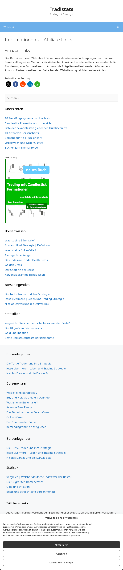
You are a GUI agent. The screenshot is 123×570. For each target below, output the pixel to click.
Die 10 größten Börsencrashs (23, 328)
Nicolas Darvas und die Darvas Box (27, 304)
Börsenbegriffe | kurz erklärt (23, 138)
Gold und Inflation (16, 333)
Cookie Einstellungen (61, 562)
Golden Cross (13, 265)
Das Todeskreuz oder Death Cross (26, 260)
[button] (8, 84)
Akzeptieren (61, 544)
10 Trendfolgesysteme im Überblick (27, 118)
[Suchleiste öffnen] (118, 27)
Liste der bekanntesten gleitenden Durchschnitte (36, 128)
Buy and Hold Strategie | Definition (27, 245)
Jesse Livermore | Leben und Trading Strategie (34, 299)
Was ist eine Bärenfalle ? (20, 240)
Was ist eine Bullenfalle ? (20, 250)
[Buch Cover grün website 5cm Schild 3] (28, 222)
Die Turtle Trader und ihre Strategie (27, 294)
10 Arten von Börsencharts (22, 133)
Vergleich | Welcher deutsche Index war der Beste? (37, 323)
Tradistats (62, 9)
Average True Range (18, 255)
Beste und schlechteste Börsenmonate (29, 338)
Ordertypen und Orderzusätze (24, 143)
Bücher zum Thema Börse (21, 147)
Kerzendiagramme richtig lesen (25, 274)
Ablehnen (61, 553)
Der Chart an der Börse (19, 270)
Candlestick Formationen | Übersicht (28, 123)
